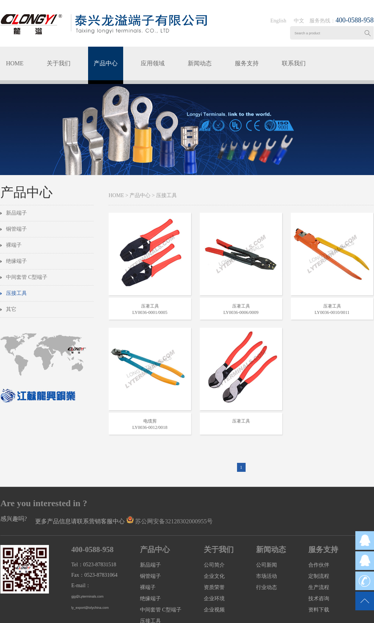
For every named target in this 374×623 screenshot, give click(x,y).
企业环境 (214, 598)
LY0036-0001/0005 (149, 312)
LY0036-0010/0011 (332, 312)
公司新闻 (266, 565)
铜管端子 (16, 229)
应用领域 (153, 63)
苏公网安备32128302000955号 (174, 521)
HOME (15, 63)
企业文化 (214, 576)
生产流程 (318, 587)
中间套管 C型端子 (26, 277)
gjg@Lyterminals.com (87, 596)
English (278, 21)
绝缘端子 (16, 261)
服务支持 (247, 63)
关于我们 (59, 63)
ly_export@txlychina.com (90, 608)
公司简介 (214, 565)
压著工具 (150, 306)
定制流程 (318, 576)
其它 (11, 309)
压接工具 (16, 293)
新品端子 (16, 213)
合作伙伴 (318, 565)
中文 (299, 21)
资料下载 (318, 610)
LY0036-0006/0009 (240, 312)
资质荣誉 (214, 587)
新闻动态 (200, 63)
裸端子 (14, 245)
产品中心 (106, 63)
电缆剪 (150, 421)
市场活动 (266, 576)
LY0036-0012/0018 (149, 427)
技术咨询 (318, 598)
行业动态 (266, 587)
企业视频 (214, 610)
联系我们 (294, 63)
